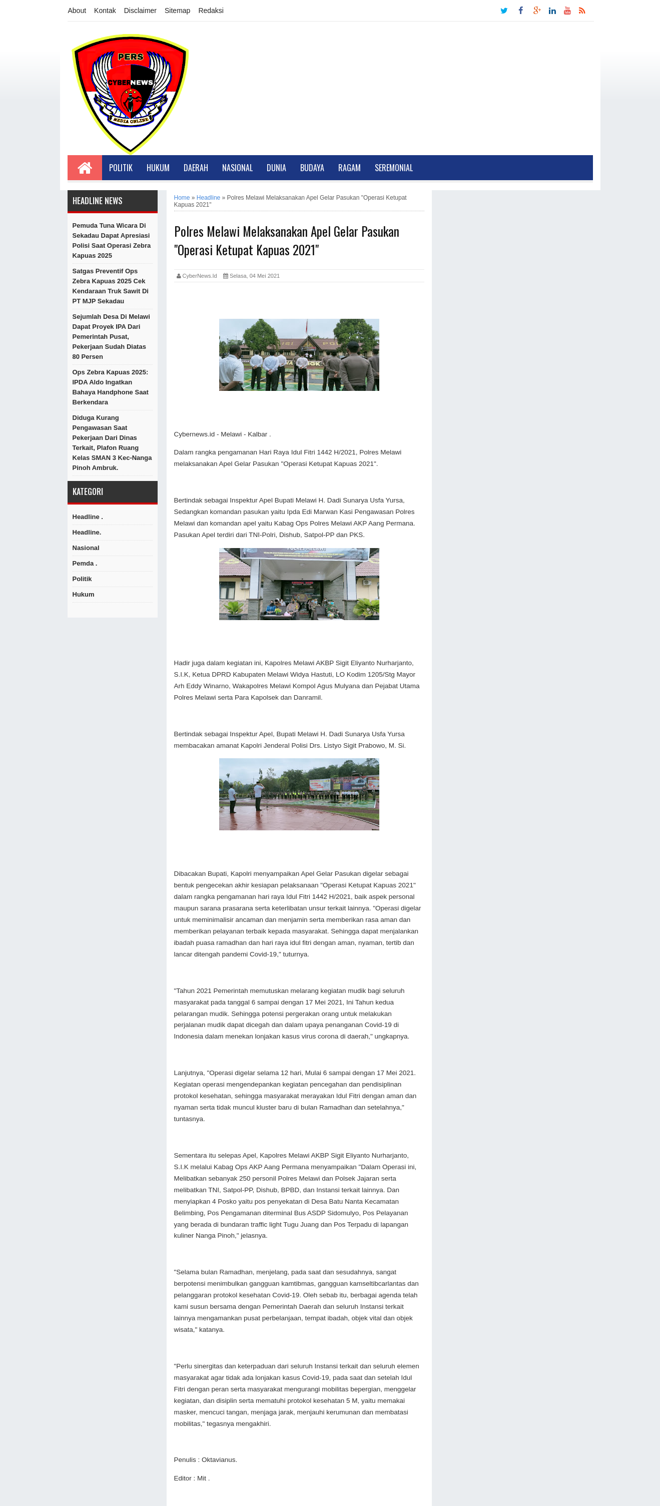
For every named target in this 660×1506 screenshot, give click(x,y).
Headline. (87, 532)
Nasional (237, 168)
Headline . (88, 517)
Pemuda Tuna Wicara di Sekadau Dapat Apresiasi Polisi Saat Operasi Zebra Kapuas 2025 (112, 240)
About (77, 11)
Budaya (312, 168)
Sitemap (177, 11)
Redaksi (211, 11)
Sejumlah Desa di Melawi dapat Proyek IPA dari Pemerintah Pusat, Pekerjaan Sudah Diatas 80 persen (111, 336)
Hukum (158, 168)
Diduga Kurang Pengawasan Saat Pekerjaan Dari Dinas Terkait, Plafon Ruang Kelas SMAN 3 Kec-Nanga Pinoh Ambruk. (112, 442)
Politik (121, 168)
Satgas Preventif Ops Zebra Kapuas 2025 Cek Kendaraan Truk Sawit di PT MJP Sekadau (111, 286)
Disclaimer (140, 11)
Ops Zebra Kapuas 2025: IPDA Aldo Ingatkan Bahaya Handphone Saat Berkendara (111, 387)
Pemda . (85, 563)
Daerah (196, 168)
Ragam (349, 168)
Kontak (105, 11)
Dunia (276, 168)
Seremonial (394, 168)
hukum (84, 594)
